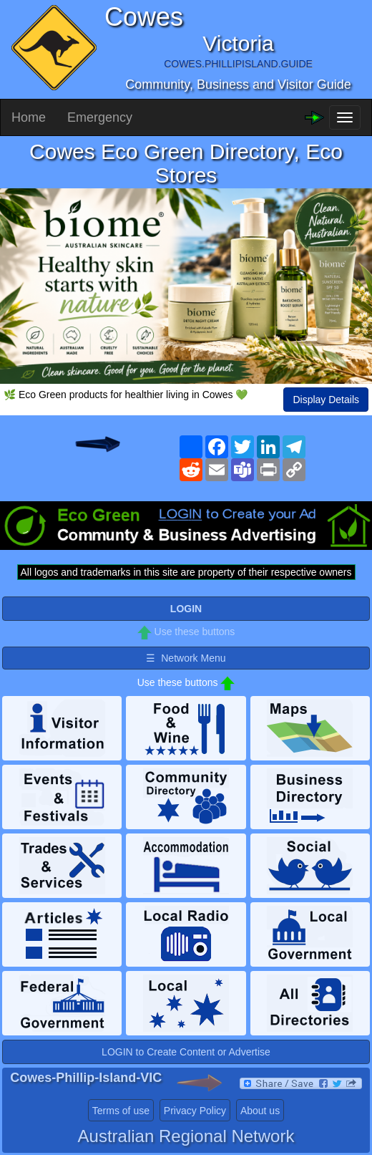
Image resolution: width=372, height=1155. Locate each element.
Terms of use (121, 1110)
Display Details (326, 399)
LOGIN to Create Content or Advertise (186, 1052)
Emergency (99, 117)
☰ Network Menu (185, 658)
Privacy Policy (195, 1110)
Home (28, 117)
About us (260, 1110)
